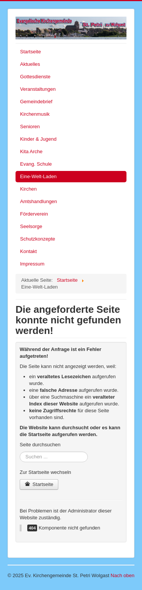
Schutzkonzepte (37, 239)
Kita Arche (31, 151)
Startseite (30, 51)
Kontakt (28, 251)
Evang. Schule (36, 164)
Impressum (32, 264)
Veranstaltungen (38, 89)
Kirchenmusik (35, 114)
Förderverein (34, 214)
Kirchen (28, 189)
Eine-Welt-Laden (38, 176)
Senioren (30, 126)
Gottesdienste (35, 76)
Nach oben (122, 575)
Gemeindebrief (36, 101)
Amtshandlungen (38, 201)
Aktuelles (30, 64)
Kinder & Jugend (38, 139)
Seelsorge (31, 226)
